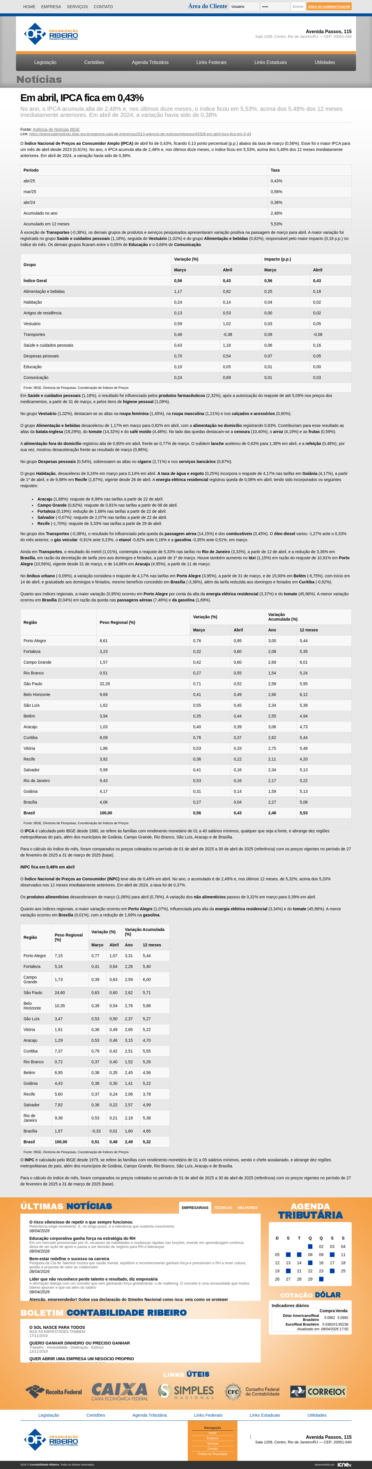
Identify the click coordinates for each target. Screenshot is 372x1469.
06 (288, 1254)
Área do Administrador (329, 6)
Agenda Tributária (150, 62)
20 (288, 1271)
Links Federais (211, 62)
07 (299, 1254)
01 (310, 1246)
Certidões (94, 62)
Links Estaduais (270, 62)
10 (332, 1254)
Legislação (45, 62)
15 (310, 1262)
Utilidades (325, 62)
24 (332, 1271)
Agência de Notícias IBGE (56, 129)
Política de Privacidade (213, 1454)
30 (321, 1279)
